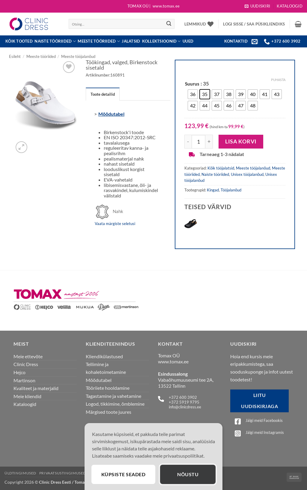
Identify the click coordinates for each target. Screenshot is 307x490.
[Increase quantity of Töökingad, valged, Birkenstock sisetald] (209, 142)
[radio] (193, 94)
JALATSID (131, 41)
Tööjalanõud (231, 190)
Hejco (19, 372)
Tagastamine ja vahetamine (113, 396)
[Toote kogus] (198, 142)
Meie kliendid (27, 396)
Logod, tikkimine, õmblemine (115, 404)
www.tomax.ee (173, 361)
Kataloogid (290, 6)
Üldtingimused (20, 473)
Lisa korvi (240, 141)
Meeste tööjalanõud (78, 56)
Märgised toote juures (108, 412)
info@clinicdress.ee (185, 406)
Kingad (213, 190)
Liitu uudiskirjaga (259, 400)
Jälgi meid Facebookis (264, 420)
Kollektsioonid (161, 41)
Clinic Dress (25, 364)
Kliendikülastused (104, 356)
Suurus (192, 84)
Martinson (24, 380)
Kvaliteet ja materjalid (35, 388)
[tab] (103, 94)
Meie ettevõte (28, 356)
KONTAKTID (236, 41)
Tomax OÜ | (153, 6)
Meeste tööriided (99, 41)
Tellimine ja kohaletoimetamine (106, 368)
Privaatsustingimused (62, 473)
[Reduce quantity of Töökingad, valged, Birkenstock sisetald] (188, 142)
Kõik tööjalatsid (220, 168)
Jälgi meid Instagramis (265, 432)
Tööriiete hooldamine (108, 388)
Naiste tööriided (55, 41)
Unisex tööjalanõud (247, 174)
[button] (257, 6)
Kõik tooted (19, 41)
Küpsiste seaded (123, 474)
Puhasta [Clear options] (278, 80)
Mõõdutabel (111, 114)
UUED (188, 41)
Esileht (15, 56)
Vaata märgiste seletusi (115, 223)
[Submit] (169, 24)
